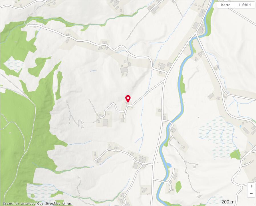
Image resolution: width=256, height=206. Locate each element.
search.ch (12, 203)
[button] (251, 186)
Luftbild (245, 4)
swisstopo (28, 203)
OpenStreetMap (49, 203)
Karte (225, 4)
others (67, 203)
